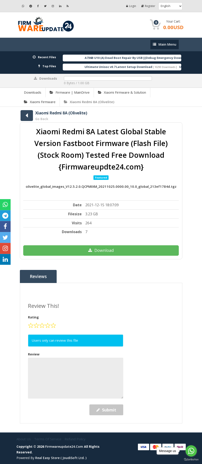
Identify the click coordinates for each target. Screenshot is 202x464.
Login (131, 6)
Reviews (38, 276)
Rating (33, 317)
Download (101, 250)
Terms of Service (48, 439)
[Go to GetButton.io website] (191, 459)
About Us (24, 439)
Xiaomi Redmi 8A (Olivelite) (89, 102)
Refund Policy (75, 439)
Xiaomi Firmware (40, 102)
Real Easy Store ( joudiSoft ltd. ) (60, 458)
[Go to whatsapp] (191, 451)
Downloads (32, 92)
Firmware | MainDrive (70, 92)
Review (33, 354)
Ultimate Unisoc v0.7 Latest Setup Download (123, 67)
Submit (106, 410)
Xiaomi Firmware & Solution (122, 92)
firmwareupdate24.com (64, 446)
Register (148, 6)
